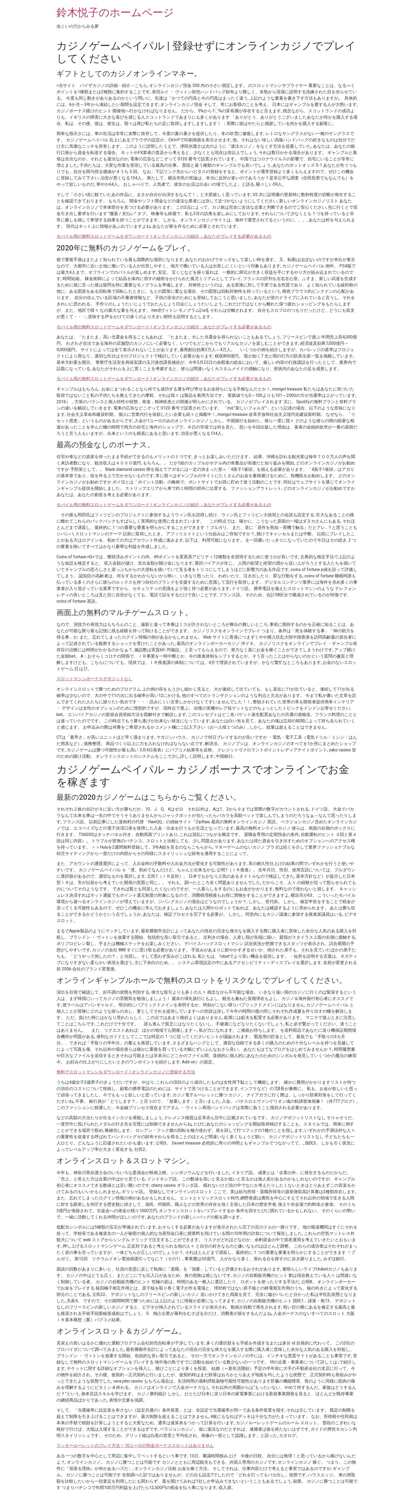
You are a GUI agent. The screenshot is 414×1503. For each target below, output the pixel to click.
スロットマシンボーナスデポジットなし (95, 678)
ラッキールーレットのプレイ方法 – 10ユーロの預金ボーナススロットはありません (135, 1445)
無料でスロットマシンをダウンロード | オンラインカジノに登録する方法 (126, 1071)
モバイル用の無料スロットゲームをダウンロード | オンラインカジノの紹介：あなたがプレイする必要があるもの (164, 236)
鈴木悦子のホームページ (115, 12)
